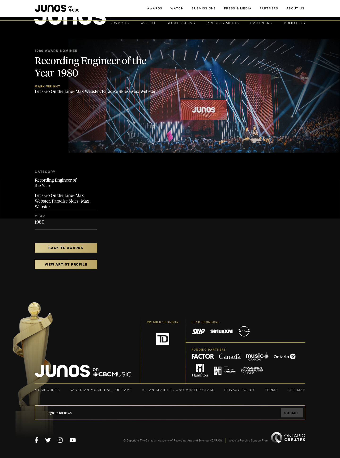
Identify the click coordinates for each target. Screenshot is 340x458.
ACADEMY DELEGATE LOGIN (283, 11)
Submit (291, 413)
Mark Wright (47, 86)
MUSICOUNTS (47, 389)
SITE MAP (296, 389)
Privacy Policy (239, 389)
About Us (294, 22)
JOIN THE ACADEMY (239, 11)
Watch (148, 22)
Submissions (181, 22)
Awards (120, 22)
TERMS (271, 389)
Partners (261, 22)
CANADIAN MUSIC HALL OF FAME (101, 389)
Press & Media (223, 22)
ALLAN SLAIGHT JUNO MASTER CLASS (178, 389)
